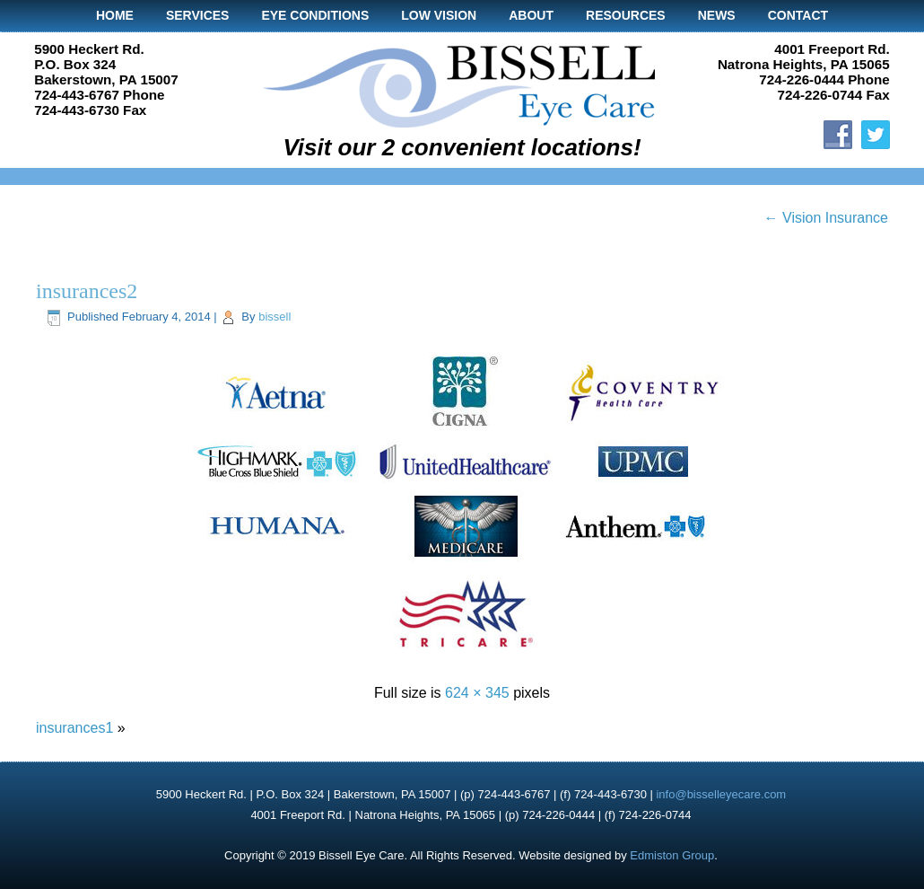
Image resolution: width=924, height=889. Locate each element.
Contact (798, 15)
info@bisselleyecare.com (721, 794)
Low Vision (438, 15)
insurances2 (86, 291)
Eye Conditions (315, 15)
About (531, 15)
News (717, 15)
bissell (274, 316)
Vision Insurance (826, 217)
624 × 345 (477, 692)
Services (198, 15)
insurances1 (74, 727)
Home (115, 15)
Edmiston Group (672, 855)
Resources (626, 15)
